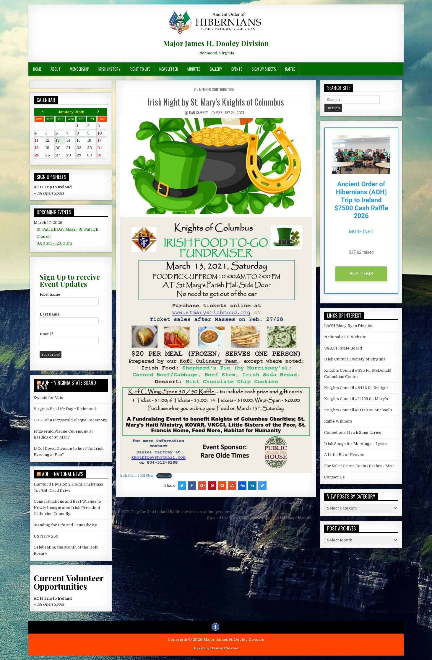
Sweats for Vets (48, 397)
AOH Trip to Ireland (53, 187)
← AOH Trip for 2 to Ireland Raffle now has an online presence (175, 511)
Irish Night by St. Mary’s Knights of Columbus (216, 102)
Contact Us (334, 477)
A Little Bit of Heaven (344, 454)
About (56, 69)
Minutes (194, 69)
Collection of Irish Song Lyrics (352, 432)
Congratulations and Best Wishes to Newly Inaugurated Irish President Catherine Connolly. (67, 507)
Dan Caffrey (198, 112)
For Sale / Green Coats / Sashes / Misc (359, 466)
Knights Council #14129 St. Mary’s (356, 399)
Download (164, 475)
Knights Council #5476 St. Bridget (356, 388)
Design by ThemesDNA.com (216, 648)
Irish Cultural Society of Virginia (354, 359)
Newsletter (168, 69)
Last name (50, 314)
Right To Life (140, 69)
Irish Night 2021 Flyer (137, 475)
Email (46, 334)
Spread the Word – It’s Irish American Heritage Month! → (261, 517)
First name (50, 294)
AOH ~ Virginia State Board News (66, 385)
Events (237, 69)
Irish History (109, 69)
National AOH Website (345, 337)
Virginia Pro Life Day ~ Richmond (65, 409)
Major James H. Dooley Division (216, 43)
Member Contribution (216, 89)
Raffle (290, 69)
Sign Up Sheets (264, 69)
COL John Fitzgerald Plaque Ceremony (71, 420)
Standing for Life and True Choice (65, 525)
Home (37, 69)
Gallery (216, 69)
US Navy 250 (46, 536)
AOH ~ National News (62, 474)
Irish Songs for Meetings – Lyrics (355, 443)
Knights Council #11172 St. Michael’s (358, 410)
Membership (79, 69)
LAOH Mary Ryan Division (348, 325)
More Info (361, 231)
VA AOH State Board (343, 348)
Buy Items (361, 273)
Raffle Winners (338, 421)
